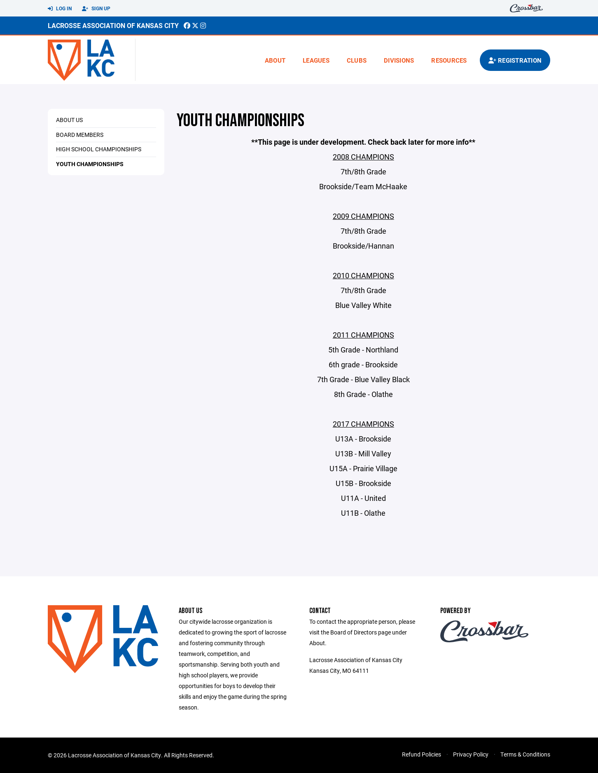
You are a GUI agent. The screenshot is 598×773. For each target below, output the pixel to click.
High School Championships (98, 149)
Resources (449, 60)
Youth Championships (90, 164)
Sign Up (96, 8)
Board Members (79, 135)
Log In (60, 8)
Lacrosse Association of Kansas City (113, 25)
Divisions (399, 60)
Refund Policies (421, 754)
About (275, 60)
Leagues (316, 60)
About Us (69, 120)
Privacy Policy (470, 754)
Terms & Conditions (525, 754)
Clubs (357, 60)
